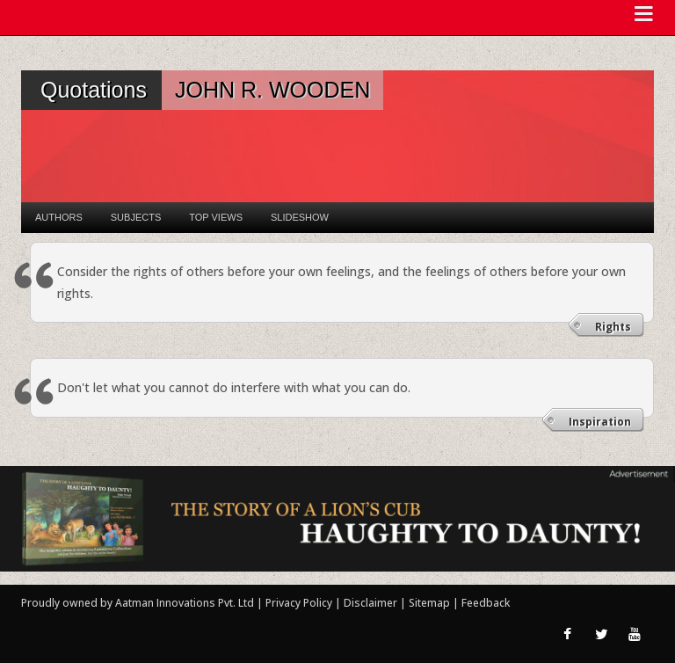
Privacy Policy (300, 602)
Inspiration (600, 421)
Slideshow (300, 217)
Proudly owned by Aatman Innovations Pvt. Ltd (137, 602)
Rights (613, 326)
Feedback (485, 602)
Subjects (136, 217)
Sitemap (431, 602)
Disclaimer (370, 602)
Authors (59, 217)
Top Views (216, 217)
